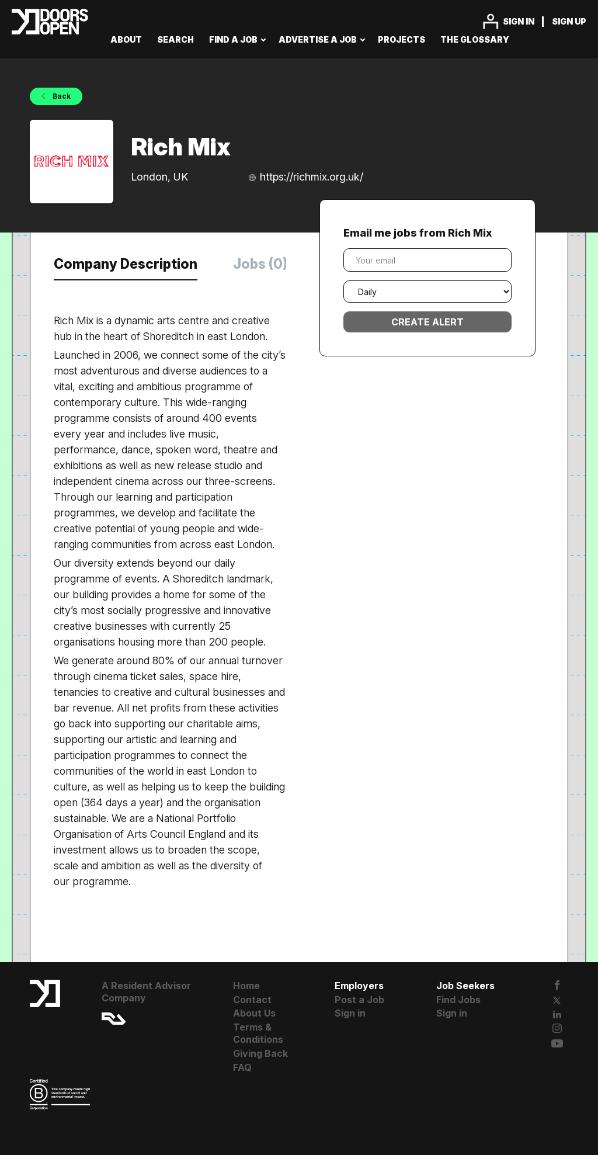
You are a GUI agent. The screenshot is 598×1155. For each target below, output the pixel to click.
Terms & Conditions (258, 1033)
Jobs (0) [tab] (260, 264)
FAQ (242, 1067)
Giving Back (260, 1053)
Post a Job (359, 999)
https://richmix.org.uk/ (311, 177)
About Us (254, 1013)
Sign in (518, 21)
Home (246, 985)
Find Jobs (458, 999)
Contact (252, 999)
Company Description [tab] (125, 264)
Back (61, 96)
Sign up (569, 21)
